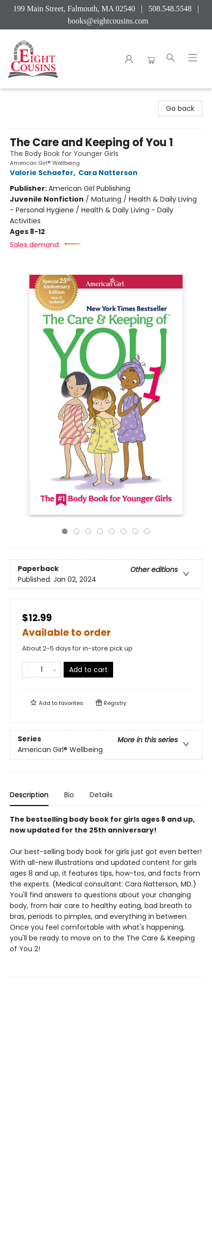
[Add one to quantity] (54, 669)
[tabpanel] (106, 895)
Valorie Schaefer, (44, 173)
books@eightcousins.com (108, 21)
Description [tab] (29, 795)
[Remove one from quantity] (29, 669)
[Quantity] (41, 669)
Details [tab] (101, 795)
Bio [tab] (69, 795)
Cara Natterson (109, 173)
